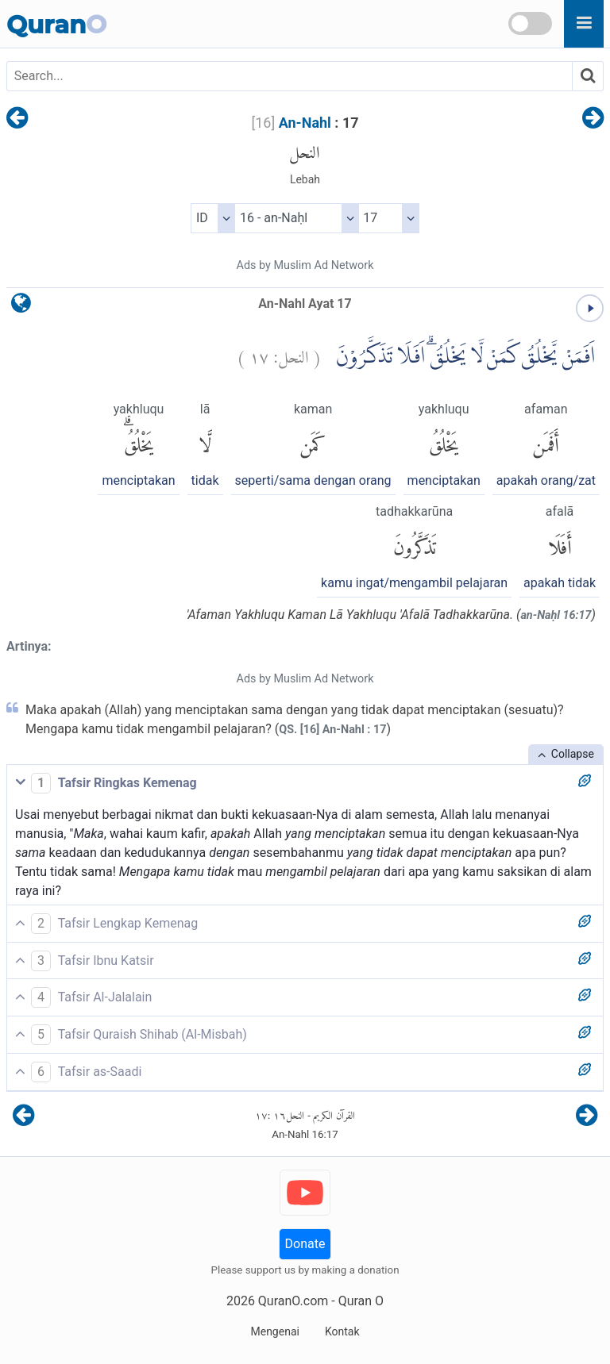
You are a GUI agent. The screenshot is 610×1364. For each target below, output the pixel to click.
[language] (21, 306)
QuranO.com (293, 1300)
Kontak (342, 1331)
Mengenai (274, 1331)
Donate (305, 1243)
